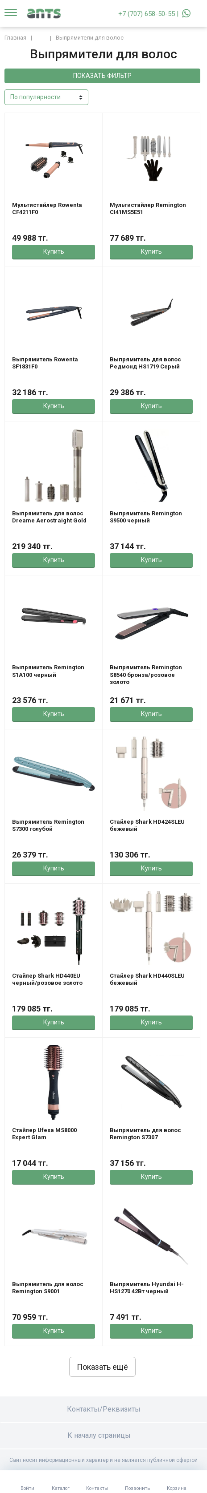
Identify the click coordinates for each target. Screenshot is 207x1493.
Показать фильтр (102, 75)
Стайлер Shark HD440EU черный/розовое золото (47, 979)
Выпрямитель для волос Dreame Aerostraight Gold (49, 517)
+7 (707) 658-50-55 (146, 14)
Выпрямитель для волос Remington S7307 (145, 1134)
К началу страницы (103, 1435)
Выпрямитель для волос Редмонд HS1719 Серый (145, 363)
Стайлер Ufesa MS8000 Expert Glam (44, 1134)
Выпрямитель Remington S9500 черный (146, 517)
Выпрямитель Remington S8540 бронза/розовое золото (146, 674)
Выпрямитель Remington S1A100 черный (48, 671)
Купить (53, 251)
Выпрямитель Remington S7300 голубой (48, 825)
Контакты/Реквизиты (104, 1409)
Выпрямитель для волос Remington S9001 (47, 1288)
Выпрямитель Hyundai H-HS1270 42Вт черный (147, 1288)
